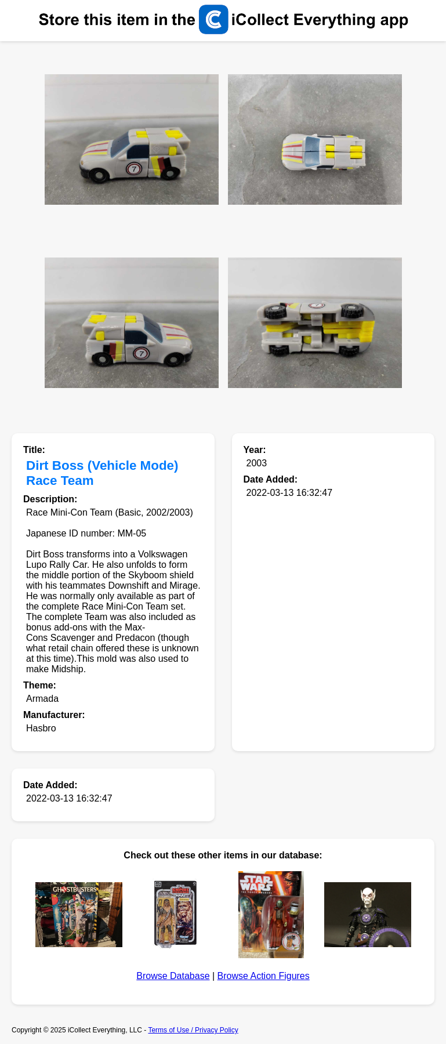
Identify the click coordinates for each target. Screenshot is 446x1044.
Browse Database (172, 976)
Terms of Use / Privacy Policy (193, 1030)
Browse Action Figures (263, 976)
